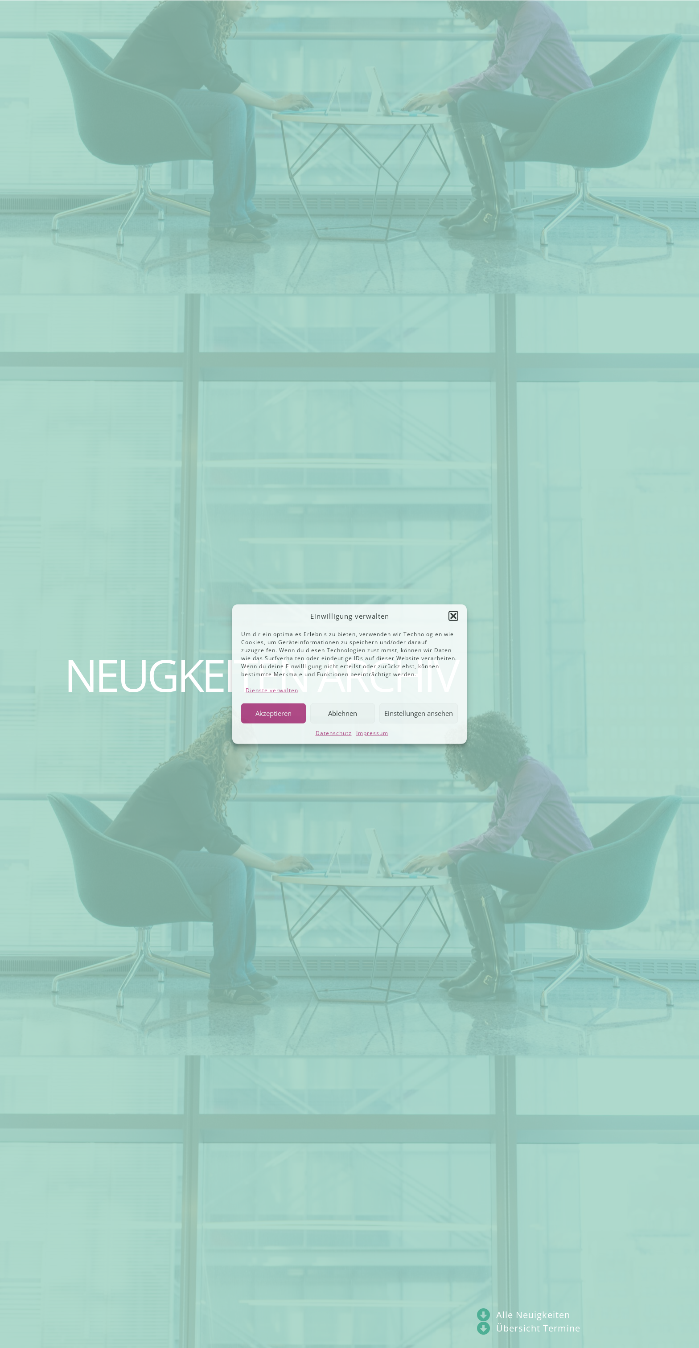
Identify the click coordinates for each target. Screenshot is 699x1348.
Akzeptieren (273, 713)
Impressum (372, 732)
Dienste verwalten (272, 690)
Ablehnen (342, 713)
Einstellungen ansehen (418, 713)
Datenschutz (334, 732)
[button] (453, 616)
